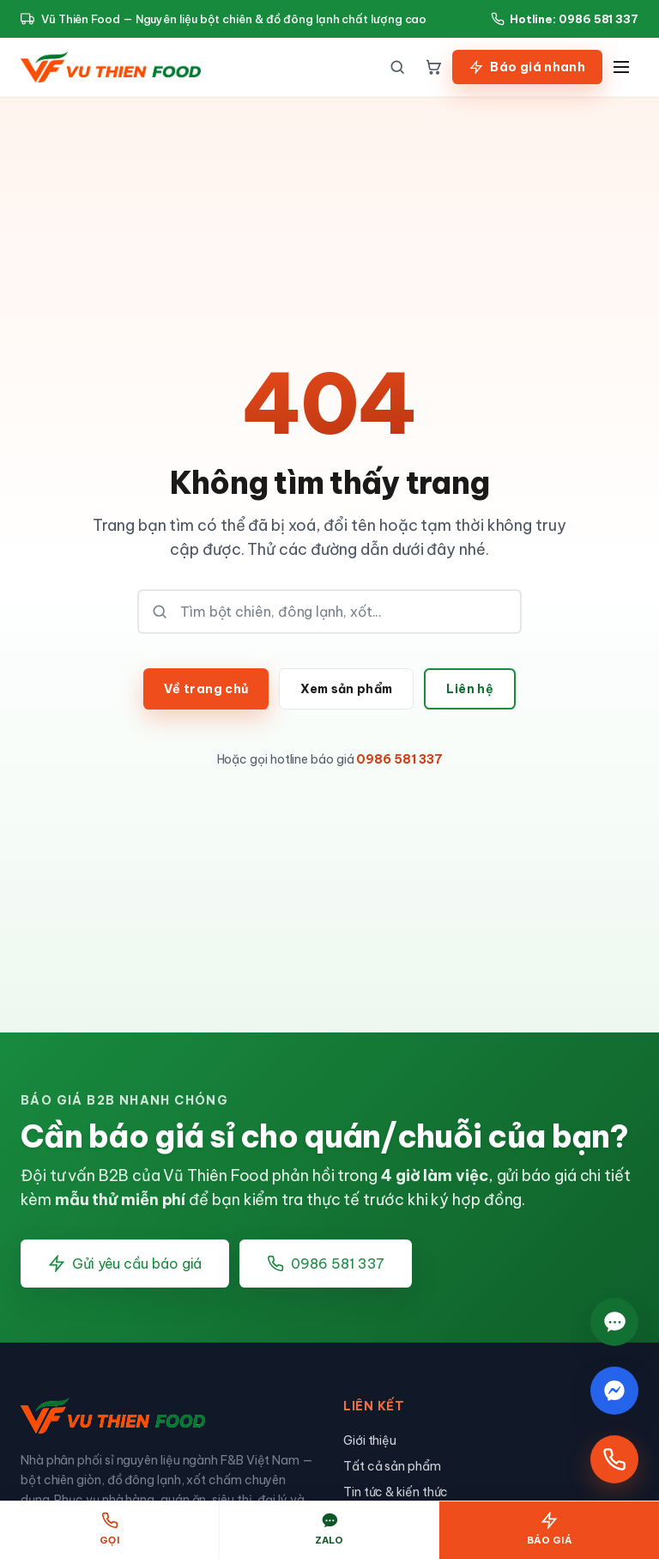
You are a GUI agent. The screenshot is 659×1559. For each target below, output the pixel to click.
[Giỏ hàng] (433, 67)
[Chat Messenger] (614, 1391)
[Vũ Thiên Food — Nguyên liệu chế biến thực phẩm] (111, 67)
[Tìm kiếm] (397, 67)
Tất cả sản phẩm (392, 1466)
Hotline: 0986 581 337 (564, 19)
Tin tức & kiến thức (395, 1492)
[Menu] (621, 67)
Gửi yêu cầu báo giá (125, 1263)
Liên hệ (469, 689)
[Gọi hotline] (614, 1459)
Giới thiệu (369, 1440)
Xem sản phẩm (346, 689)
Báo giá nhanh (527, 67)
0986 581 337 (399, 759)
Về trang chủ (206, 689)
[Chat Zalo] (614, 1320)
